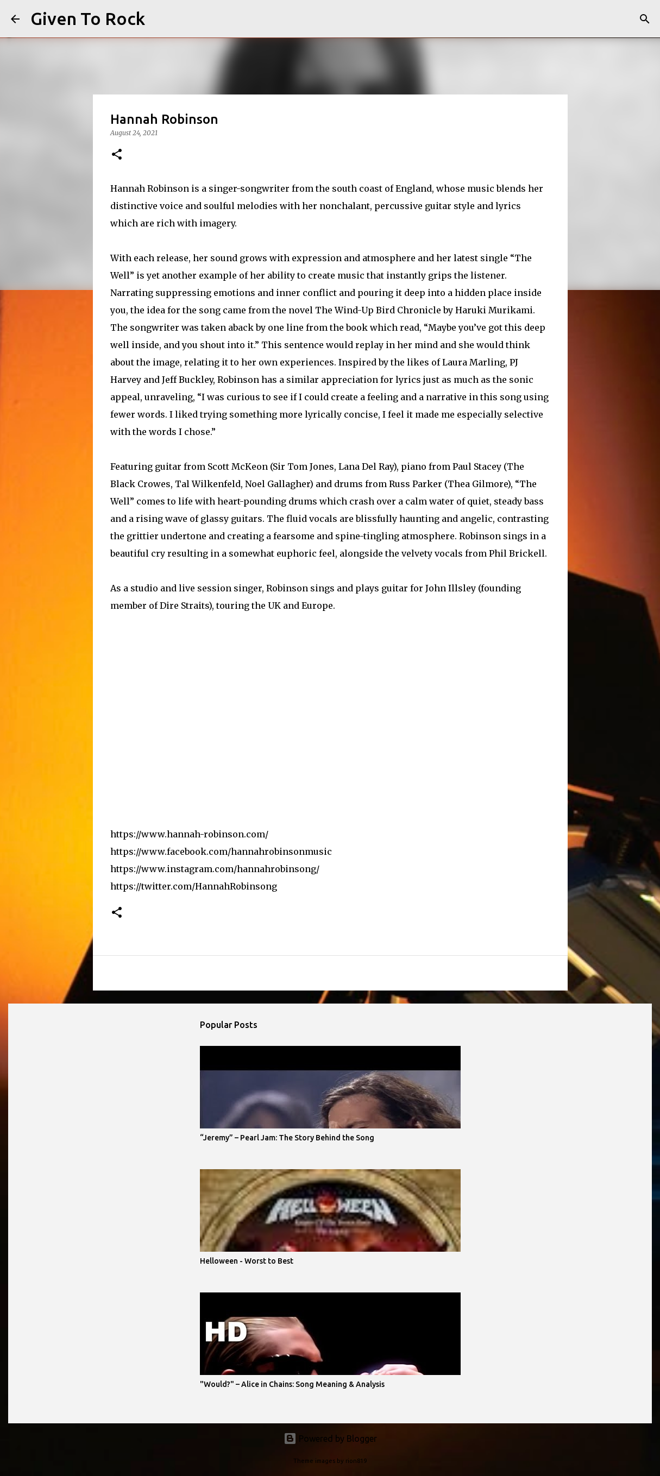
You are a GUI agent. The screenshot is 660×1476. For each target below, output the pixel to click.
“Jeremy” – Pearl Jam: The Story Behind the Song (287, 1137)
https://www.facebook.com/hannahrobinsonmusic (221, 851)
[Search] (160, 19)
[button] (116, 155)
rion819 (356, 1461)
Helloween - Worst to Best (246, 1261)
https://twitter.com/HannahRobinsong (193, 886)
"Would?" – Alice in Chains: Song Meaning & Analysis (292, 1384)
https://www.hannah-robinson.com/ (189, 834)
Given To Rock (87, 18)
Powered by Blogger (330, 1438)
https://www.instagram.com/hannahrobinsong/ (214, 868)
